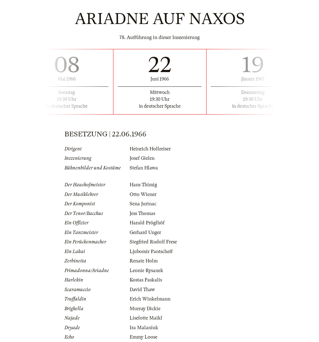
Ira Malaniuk (144, 327)
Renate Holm (144, 261)
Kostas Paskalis (146, 280)
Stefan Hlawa (144, 168)
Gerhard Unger (145, 232)
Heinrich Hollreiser (150, 149)
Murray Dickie (145, 308)
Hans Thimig (143, 185)
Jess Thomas (142, 213)
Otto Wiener (143, 194)
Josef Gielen (142, 158)
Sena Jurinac (143, 204)
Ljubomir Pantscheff (151, 251)
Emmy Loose (143, 337)
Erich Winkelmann (150, 299)
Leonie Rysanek (146, 270)
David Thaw (142, 289)
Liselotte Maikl (146, 318)
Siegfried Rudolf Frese (153, 242)
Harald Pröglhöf (147, 223)
